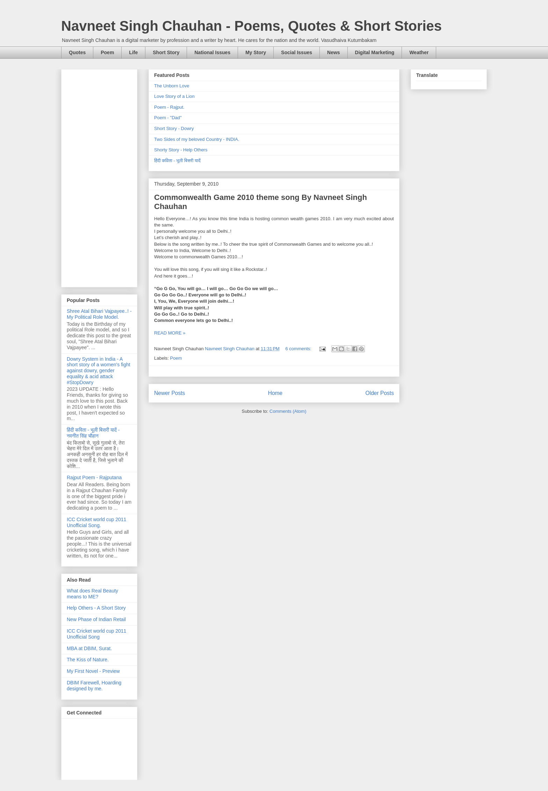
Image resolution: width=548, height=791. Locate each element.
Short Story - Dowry (174, 128)
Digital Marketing (375, 52)
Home (275, 393)
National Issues (212, 52)
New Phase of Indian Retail (96, 619)
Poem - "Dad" (168, 117)
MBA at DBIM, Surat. (89, 648)
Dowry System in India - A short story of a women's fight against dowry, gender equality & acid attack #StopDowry (98, 370)
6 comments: (299, 348)
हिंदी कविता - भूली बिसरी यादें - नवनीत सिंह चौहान (93, 433)
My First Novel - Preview (93, 671)
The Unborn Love (171, 85)
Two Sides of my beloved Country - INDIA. (196, 139)
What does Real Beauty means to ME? (92, 593)
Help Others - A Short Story (96, 608)
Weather (418, 52)
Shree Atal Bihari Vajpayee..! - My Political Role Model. (99, 314)
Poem (107, 52)
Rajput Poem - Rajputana (94, 477)
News (333, 52)
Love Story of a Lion (174, 96)
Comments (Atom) (287, 411)
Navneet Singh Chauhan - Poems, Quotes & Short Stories (251, 26)
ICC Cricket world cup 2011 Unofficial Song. (96, 522)
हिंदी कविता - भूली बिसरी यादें (177, 160)
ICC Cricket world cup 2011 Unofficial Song (96, 634)
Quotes (77, 52)
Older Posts (380, 393)
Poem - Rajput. (169, 107)
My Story (255, 52)
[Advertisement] (99, 177)
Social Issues (296, 52)
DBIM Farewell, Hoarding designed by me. (94, 685)
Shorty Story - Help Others (180, 149)
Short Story (166, 52)
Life (133, 52)
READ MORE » (170, 333)
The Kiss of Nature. (88, 659)
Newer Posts (169, 393)
